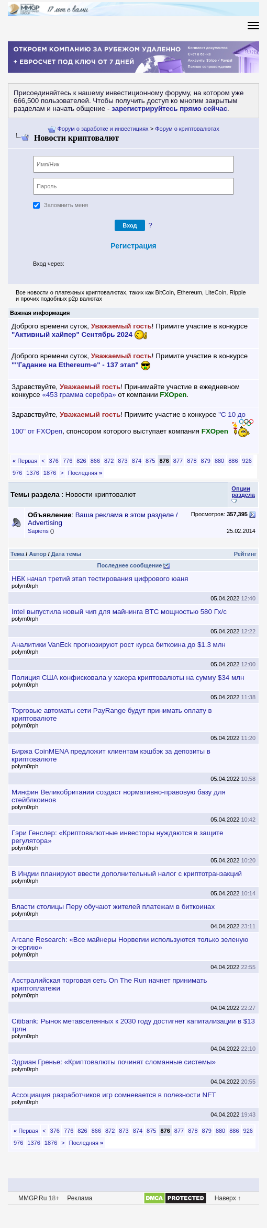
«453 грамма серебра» (79, 395)
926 (247, 461)
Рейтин (245, 554)
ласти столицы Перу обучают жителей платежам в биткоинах (113, 907)
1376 (32, 473)
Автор (37, 554)
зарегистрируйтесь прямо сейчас (169, 108)
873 (122, 461)
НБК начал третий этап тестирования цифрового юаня (100, 579)
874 (136, 461)
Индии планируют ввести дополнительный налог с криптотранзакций (127, 874)
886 (233, 461)
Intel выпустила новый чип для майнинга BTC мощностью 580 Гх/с (119, 612)
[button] (72, 264)
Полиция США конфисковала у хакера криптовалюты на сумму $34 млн (128, 677)
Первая (25, 461)
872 (109, 461)
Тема (17, 554)
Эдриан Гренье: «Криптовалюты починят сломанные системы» (114, 1062)
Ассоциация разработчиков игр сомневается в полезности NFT (114, 1095)
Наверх (225, 1198)
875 (150, 461)
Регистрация (133, 246)
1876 (49, 473)
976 (17, 473)
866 (95, 461)
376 (54, 461)
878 (191, 461)
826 (81, 461)
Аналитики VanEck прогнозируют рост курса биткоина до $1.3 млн (119, 645)
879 (205, 461)
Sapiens (38, 531)
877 (178, 461)
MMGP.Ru (32, 1198)
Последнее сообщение (129, 565)
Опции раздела (243, 491)
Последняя (85, 473)
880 (219, 461)
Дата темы (66, 554)
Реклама (79, 1198)
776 (67, 461)
